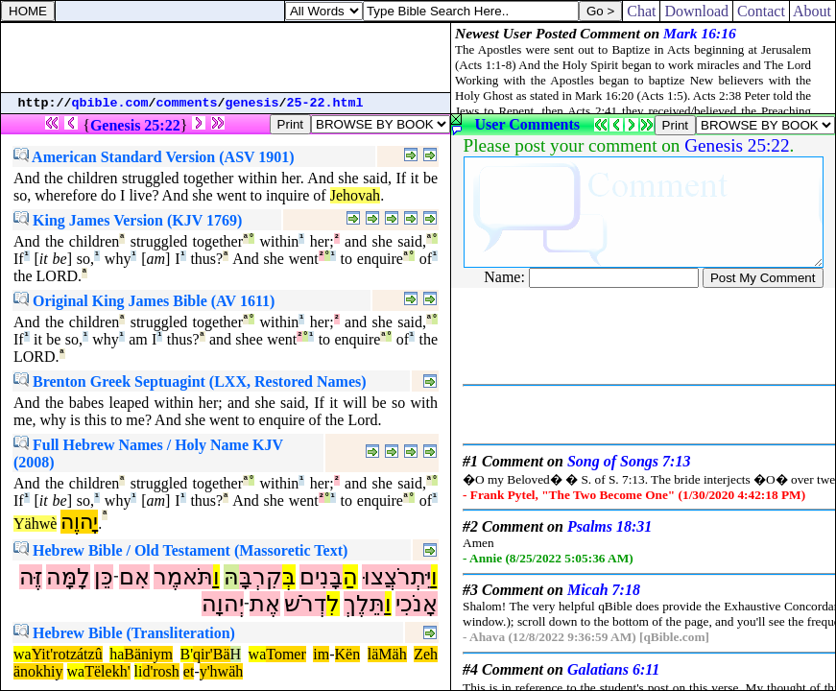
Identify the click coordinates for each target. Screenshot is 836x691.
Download (696, 11)
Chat (641, 11)
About (812, 11)
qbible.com (110, 103)
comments (187, 103)
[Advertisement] (225, 57)
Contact (761, 11)
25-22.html (325, 103)
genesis (252, 103)
